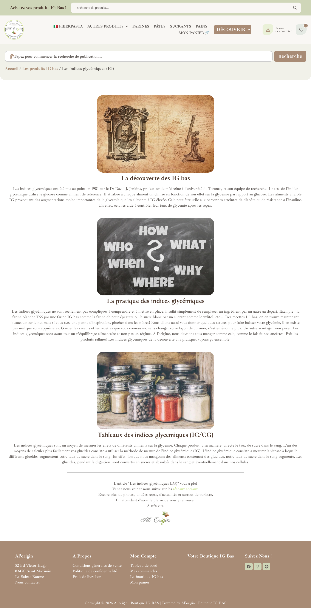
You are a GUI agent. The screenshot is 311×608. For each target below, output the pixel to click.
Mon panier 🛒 (193, 33)
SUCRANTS (179, 26)
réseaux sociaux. (186, 489)
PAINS (200, 26)
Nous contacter (27, 582)
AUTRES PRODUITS (107, 26)
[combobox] (138, 56)
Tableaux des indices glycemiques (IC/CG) (155, 435)
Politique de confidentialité (95, 571)
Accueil (11, 68)
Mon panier (139, 582)
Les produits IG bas (40, 68)
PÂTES (159, 26)
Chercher (295, 8)
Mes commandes (143, 571)
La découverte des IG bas (155, 178)
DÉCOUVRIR (233, 29)
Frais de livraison (87, 576)
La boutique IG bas (146, 576)
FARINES (140, 26)
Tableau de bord (143, 565)
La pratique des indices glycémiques (155, 301)
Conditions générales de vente (97, 565)
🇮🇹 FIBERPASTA (67, 26)
